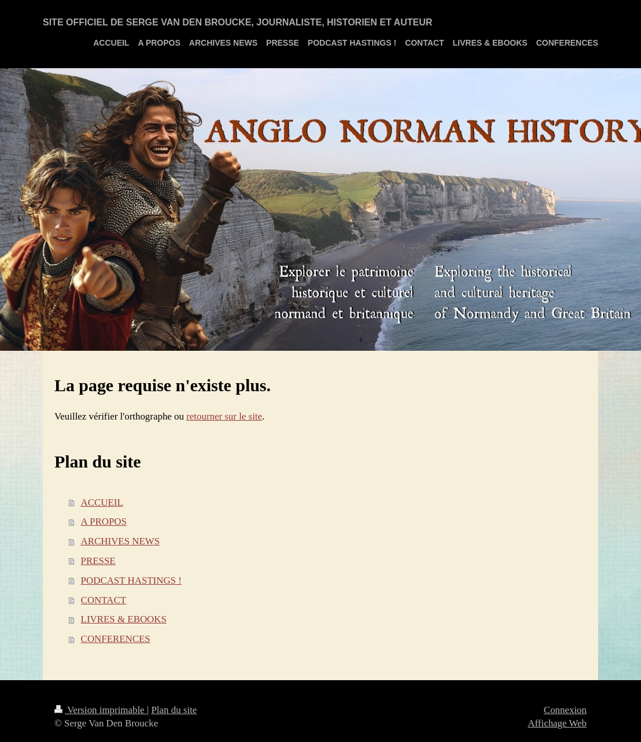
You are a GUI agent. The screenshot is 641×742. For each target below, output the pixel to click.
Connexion (565, 709)
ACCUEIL (102, 502)
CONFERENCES (115, 638)
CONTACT (103, 600)
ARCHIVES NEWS (120, 541)
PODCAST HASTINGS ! (131, 580)
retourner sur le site (224, 416)
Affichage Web (557, 723)
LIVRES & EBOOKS (124, 619)
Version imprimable (100, 709)
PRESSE (98, 560)
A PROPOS (104, 521)
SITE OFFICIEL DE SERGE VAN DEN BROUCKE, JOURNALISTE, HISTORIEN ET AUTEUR (237, 22)
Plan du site (174, 709)
